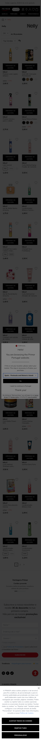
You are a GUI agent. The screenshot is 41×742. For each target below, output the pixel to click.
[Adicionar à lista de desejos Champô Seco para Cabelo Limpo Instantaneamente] (17, 223)
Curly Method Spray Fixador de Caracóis (29, 166)
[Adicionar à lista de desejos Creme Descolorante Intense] (17, 479)
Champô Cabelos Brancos (9, 379)
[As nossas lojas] (26, 9)
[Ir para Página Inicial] (3, 19)
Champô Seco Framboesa (27, 250)
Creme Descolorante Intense (10, 506)
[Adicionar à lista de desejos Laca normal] (17, 139)
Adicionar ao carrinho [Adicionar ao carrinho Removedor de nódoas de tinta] (30, 330)
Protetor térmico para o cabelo (9, 120)
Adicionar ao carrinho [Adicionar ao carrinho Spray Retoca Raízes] (30, 112)
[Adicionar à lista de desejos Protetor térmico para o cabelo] (17, 93)
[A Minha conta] (30, 9)
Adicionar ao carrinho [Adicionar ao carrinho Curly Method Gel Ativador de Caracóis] (30, 287)
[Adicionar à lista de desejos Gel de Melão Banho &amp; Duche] (17, 182)
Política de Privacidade (15, 647)
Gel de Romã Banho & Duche (10, 295)
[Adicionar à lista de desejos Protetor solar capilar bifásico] (17, 48)
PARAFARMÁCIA (33, 14)
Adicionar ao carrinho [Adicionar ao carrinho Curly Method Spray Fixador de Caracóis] (30, 158)
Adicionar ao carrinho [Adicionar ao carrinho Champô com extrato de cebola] (10, 330)
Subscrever (20, 655)
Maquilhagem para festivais (21, 663)
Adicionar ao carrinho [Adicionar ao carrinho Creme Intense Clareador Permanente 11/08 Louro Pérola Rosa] (30, 414)
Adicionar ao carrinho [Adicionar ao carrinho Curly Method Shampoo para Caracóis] (10, 457)
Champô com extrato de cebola (10, 338)
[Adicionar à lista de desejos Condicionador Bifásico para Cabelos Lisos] (17, 522)
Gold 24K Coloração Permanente (29, 75)
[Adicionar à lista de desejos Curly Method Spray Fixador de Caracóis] (36, 139)
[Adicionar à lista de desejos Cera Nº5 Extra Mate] (36, 352)
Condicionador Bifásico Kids (27, 506)
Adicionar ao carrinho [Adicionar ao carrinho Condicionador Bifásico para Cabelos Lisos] (10, 541)
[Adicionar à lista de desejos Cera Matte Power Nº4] (17, 395)
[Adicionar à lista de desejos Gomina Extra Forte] (36, 439)
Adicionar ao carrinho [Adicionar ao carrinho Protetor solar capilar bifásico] (10, 67)
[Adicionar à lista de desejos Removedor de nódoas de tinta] (36, 311)
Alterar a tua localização (20, 731)
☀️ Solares (37, 663)
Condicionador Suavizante (27, 549)
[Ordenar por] (9, 40)
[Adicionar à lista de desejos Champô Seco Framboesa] (36, 223)
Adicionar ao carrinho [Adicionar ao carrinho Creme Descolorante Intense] (10, 498)
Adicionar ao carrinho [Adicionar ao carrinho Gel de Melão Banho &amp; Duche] (10, 201)
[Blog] (23, 9)
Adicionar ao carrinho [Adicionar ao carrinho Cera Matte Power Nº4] (10, 414)
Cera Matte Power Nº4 (9, 422)
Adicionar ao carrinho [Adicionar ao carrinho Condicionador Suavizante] (30, 541)
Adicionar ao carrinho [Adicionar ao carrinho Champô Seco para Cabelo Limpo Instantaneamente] (10, 242)
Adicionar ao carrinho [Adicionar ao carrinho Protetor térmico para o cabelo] (10, 112)
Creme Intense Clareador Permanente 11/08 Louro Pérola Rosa (28, 422)
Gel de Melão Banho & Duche (10, 209)
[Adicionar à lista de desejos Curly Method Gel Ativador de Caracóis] (36, 268)
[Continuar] (24, 564)
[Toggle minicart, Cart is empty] (37, 9)
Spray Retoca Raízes (29, 119)
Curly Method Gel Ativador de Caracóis (29, 295)
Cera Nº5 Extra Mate (29, 378)
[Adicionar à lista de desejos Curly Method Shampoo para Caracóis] (17, 439)
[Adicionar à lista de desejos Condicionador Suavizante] (36, 522)
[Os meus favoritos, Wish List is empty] (33, 9)
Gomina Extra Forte (29, 464)
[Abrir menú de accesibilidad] (35, 673)
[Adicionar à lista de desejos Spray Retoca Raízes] (36, 93)
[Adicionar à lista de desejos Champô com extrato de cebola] (17, 311)
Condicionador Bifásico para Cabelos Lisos (8, 549)
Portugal (20, 735)
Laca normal (7, 165)
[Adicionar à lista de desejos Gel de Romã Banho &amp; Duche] (17, 268)
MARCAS (5, 14)
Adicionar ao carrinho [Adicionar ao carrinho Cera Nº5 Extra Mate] (30, 370)
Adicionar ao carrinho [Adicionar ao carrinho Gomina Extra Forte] (30, 457)
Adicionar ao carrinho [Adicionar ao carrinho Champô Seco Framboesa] (30, 242)
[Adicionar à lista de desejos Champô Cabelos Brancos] (17, 352)
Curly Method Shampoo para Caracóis (8, 465)
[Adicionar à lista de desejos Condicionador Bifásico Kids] (36, 479)
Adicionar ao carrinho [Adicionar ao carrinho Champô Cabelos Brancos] (10, 370)
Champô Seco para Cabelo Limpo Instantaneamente (10, 250)
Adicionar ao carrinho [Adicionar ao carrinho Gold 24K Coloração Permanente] (30, 67)
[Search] (18, 9)
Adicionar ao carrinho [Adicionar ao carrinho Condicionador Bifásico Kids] (30, 498)
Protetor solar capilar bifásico (10, 75)
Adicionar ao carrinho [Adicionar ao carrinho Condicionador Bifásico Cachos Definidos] (30, 201)
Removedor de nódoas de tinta (27, 338)
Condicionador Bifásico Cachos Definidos (27, 209)
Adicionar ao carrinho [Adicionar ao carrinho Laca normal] (10, 158)
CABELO (22, 14)
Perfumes (13, 14)
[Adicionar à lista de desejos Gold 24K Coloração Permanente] (36, 48)
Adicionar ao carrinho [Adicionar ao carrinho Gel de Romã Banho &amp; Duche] (10, 287)
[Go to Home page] (6, 9)
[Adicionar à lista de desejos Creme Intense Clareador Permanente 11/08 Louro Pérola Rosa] (36, 395)
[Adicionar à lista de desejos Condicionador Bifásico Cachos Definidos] (36, 182)
